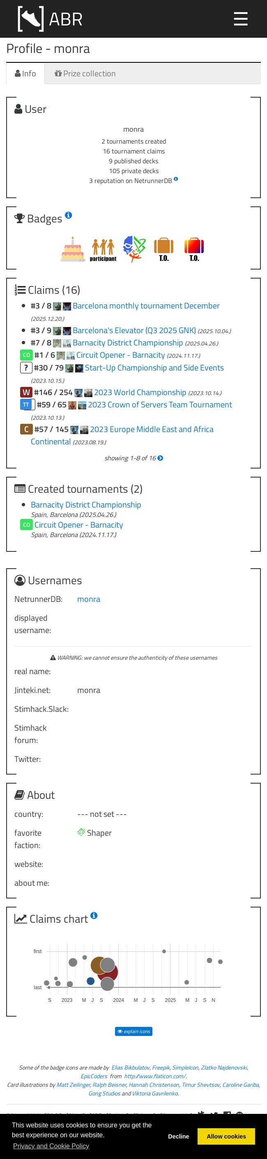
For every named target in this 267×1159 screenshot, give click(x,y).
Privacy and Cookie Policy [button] (51, 1146)
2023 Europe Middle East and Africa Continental (122, 435)
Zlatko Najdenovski (224, 1067)
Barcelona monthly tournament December (146, 305)
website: (28, 863)
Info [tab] (25, 73)
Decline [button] (178, 1136)
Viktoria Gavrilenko (154, 1093)
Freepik (161, 1067)
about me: (31, 882)
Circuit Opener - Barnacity (121, 354)
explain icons (133, 1031)
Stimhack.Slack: (41, 708)
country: (28, 813)
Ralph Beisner (109, 1084)
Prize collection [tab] (85, 73)
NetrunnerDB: (38, 598)
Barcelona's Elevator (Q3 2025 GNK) (135, 330)
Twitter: (27, 758)
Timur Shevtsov (201, 1084)
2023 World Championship (141, 392)
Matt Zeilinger (73, 1084)
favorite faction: (27, 838)
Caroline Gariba (240, 1084)
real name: (32, 671)
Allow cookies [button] (226, 1136)
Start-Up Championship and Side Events (154, 367)
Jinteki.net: (32, 690)
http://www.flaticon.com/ (155, 1076)
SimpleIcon (185, 1067)
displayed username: (32, 623)
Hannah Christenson (154, 1084)
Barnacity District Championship (129, 342)
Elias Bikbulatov (130, 1067)
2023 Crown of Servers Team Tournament (160, 404)
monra (88, 598)
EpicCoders (94, 1076)
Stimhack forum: (30, 733)
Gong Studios (104, 1093)
